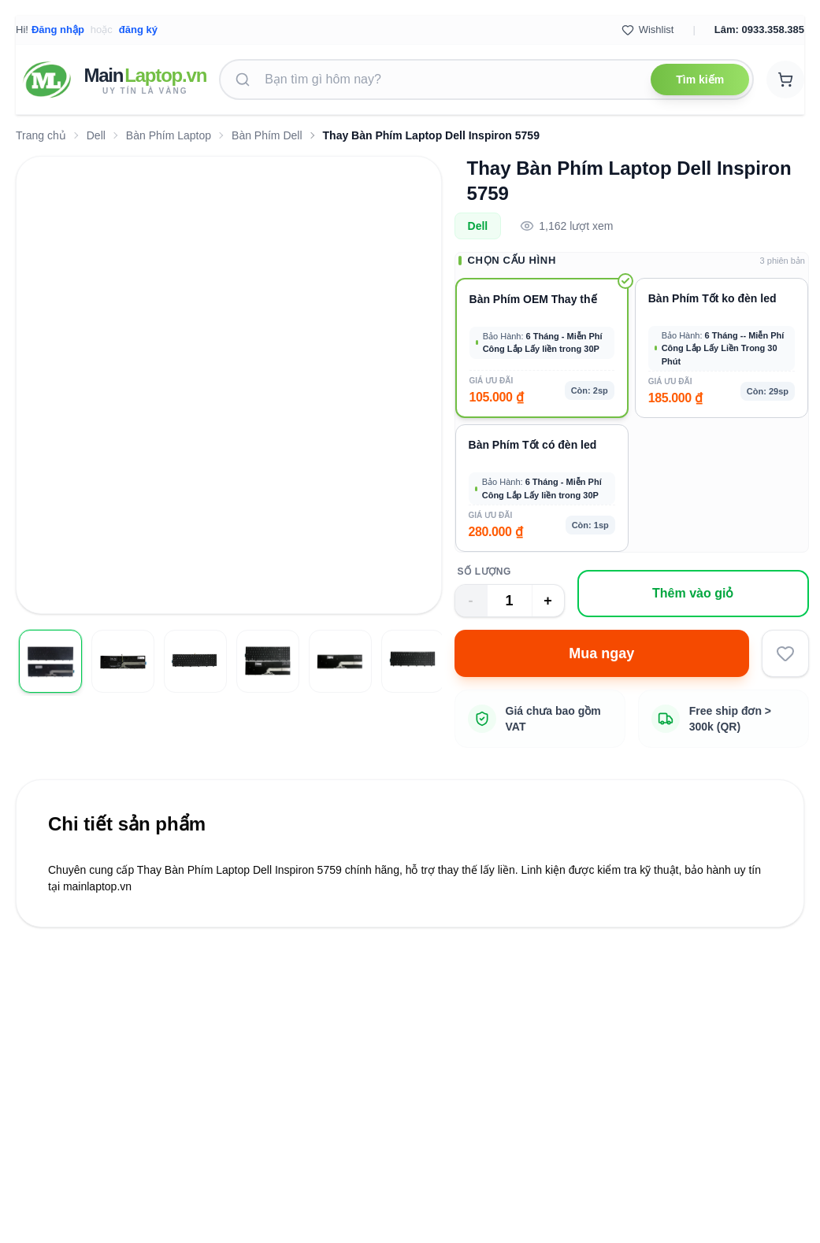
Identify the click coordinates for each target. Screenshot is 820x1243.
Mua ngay (601, 653)
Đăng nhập (58, 29)
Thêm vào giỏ (692, 593)
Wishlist (647, 30)
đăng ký (138, 29)
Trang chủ (41, 135)
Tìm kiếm (700, 79)
